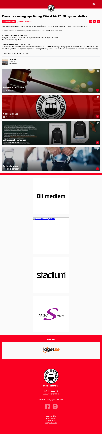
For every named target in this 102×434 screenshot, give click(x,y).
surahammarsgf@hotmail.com (51, 399)
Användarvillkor (51, 418)
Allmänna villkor (51, 416)
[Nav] (4, 4)
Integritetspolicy (51, 423)
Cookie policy (51, 420)
